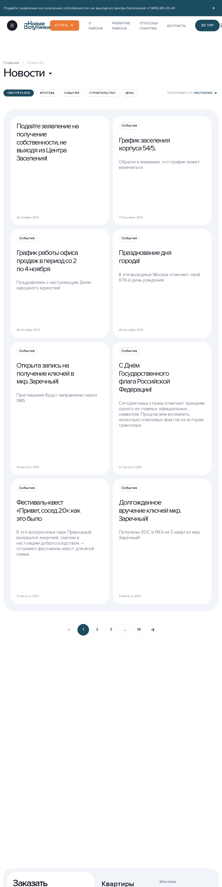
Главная (11, 67)
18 (139, 634)
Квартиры (117, 880)
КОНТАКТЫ (176, 28)
